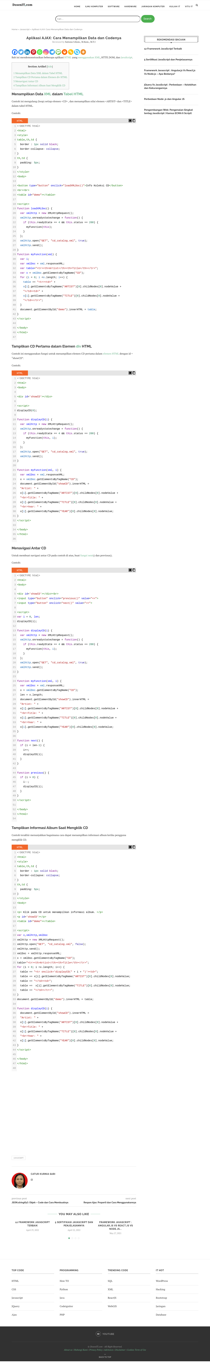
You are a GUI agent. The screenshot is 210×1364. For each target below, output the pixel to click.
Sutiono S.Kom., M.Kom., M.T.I (80, 44)
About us (68, 1352)
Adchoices (108, 1352)
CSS (14, 1292)
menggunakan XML (89, 60)
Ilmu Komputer (94, 6)
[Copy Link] (71, 54)
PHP (62, 1317)
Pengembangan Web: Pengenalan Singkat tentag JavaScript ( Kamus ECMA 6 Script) (169, 115)
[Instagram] (46, 54)
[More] (83, 54)
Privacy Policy (95, 1352)
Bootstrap (161, 1300)
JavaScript (126, 60)
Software (114, 6)
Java (62, 1300)
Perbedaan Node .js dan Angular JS (165, 102)
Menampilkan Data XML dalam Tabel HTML (37, 75)
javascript (18, 1160)
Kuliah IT (174, 6)
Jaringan (160, 1309)
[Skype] (77, 54)
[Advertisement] (74, 1115)
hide (50, 69)
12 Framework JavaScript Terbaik (164, 51)
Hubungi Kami (81, 1352)
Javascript (25, 32)
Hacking (160, 1292)
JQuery (15, 1309)
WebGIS (112, 1309)
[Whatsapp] (39, 54)
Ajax (14, 1317)
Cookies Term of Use (136, 1352)
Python (64, 1292)
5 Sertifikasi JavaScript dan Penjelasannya (169, 62)
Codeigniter (66, 1309)
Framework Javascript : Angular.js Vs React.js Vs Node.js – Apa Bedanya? (171, 75)
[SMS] (58, 54)
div (78, 349)
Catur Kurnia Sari (43, 1177)
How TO (64, 1283)
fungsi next (86, 558)
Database (161, 1317)
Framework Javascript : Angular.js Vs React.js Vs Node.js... (115, 1228)
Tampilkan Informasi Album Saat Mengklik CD (39, 88)
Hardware (130, 6)
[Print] (64, 54)
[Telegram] (52, 54)
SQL (110, 1283)
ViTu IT (189, 6)
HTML (67, 60)
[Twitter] (21, 54)
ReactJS (112, 1300)
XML (47, 97)
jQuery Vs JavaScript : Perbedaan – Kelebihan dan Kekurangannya (165, 90)
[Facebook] (15, 54)
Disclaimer (120, 1352)
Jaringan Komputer (153, 6)
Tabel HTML (73, 97)
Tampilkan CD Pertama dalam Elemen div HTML (40, 80)
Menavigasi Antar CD (25, 84)
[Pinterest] (33, 54)
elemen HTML (111, 356)
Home (77, 6)
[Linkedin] (27, 54)
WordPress (162, 1283)
